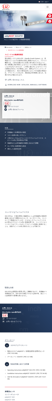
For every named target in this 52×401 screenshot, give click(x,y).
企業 (9, 365)
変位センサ (33, 346)
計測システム (34, 353)
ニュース (10, 363)
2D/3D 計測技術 (35, 350)
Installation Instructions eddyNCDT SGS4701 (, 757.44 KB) (27, 293)
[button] (4, 397)
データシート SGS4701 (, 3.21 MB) (20, 276)
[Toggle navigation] (47, 7)
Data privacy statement (31, 397)
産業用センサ (34, 348)
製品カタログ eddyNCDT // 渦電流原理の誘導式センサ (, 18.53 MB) (26, 272)
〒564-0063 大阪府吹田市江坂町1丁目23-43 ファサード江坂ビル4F (38, 366)
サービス (10, 368)
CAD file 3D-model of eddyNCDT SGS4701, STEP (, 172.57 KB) (26, 297)
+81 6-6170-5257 (13, 107)
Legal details (17, 397)
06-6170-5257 (35, 372)
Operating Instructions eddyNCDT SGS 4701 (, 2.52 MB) (26, 289)
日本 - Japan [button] (43, 2)
